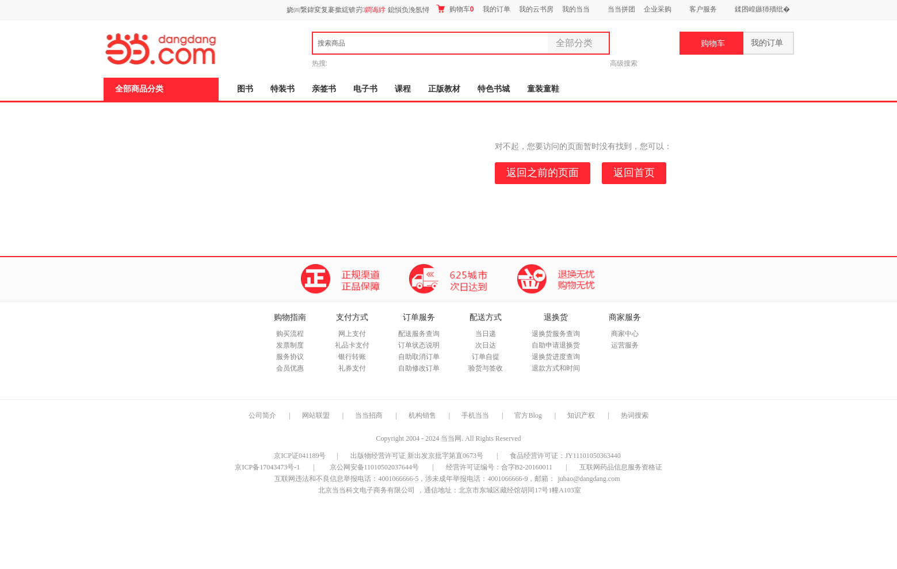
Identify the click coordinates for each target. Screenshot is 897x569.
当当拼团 (621, 9)
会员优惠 (290, 368)
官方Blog (527, 415)
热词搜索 (634, 415)
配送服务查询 (419, 334)
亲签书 (324, 89)
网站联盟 (316, 415)
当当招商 (369, 415)
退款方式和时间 (556, 368)
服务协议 (290, 357)
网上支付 (352, 334)
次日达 (485, 345)
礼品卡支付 (352, 345)
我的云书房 (536, 9)
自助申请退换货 (556, 345)
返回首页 (634, 172)
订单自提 (485, 357)
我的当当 (576, 9)
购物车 (455, 9)
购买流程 (290, 334)
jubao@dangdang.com (589, 479)
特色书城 (494, 89)
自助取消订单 (419, 357)
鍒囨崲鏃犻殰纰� (762, 9)
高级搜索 (624, 63)
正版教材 (444, 89)
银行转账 (352, 357)
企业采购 (657, 9)
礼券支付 (352, 368)
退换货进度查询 (556, 357)
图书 (245, 89)
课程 (403, 89)
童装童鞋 (543, 89)
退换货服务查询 (556, 334)
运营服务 (625, 345)
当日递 (485, 334)
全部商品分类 (139, 89)
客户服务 (703, 9)
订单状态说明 (419, 345)
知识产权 (582, 415)
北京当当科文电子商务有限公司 (366, 490)
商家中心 (625, 334)
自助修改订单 (419, 368)
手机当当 (475, 415)
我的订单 (496, 9)
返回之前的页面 (542, 172)
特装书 (282, 89)
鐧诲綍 (375, 10)
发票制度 (290, 345)
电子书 (365, 89)
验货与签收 (485, 368)
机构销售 (422, 415)
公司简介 (262, 415)
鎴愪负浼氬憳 (408, 10)
